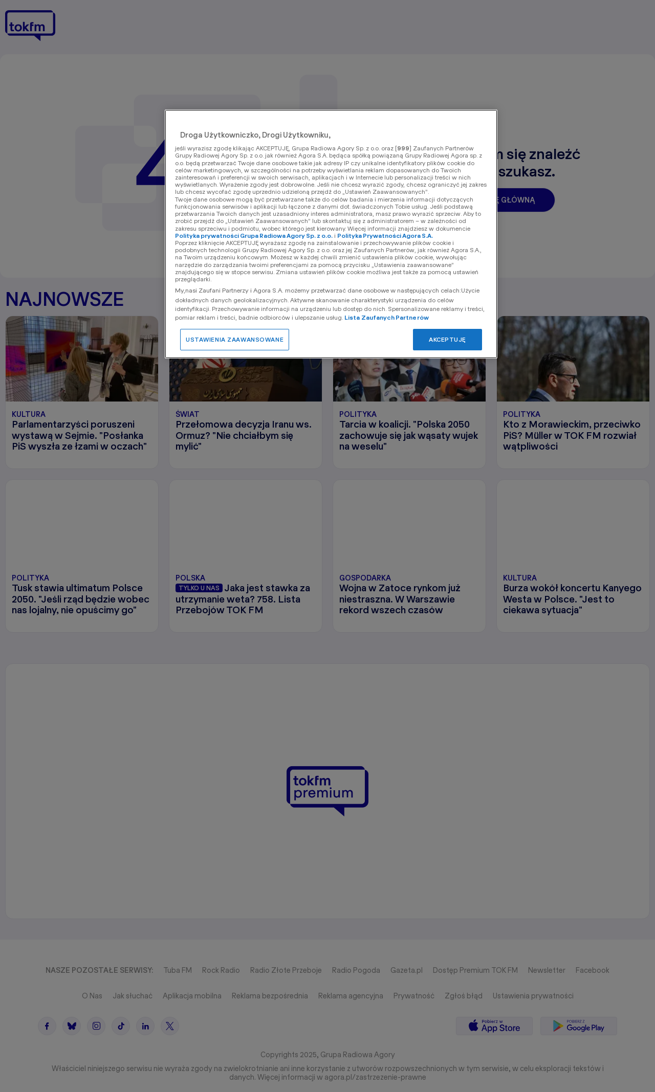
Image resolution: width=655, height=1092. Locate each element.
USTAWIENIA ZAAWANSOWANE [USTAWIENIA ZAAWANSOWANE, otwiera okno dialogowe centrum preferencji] (234, 339)
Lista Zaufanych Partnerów (386, 317)
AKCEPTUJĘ (447, 339)
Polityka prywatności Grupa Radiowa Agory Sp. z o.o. (254, 235)
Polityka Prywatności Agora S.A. (385, 235)
